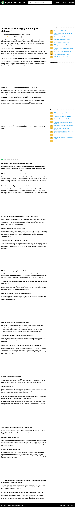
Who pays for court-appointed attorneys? (63, 125)
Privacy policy (70, 505)
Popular (64, 2)
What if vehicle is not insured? (61, 56)
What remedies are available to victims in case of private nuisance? (63, 113)
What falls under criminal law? (61, 141)
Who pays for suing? (59, 135)
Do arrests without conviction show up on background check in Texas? (63, 132)
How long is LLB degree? (60, 30)
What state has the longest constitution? (63, 116)
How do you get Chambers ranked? (62, 36)
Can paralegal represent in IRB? (61, 54)
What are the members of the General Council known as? (62, 45)
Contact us (71, 2)
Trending (58, 2)
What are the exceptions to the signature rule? (63, 138)
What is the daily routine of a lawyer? (62, 39)
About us (62, 505)
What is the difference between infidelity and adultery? (63, 123)
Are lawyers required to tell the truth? (62, 42)
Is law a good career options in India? (62, 51)
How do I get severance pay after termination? (61, 129)
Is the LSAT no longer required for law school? (62, 119)
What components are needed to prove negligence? (63, 34)
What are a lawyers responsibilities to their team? (63, 49)
